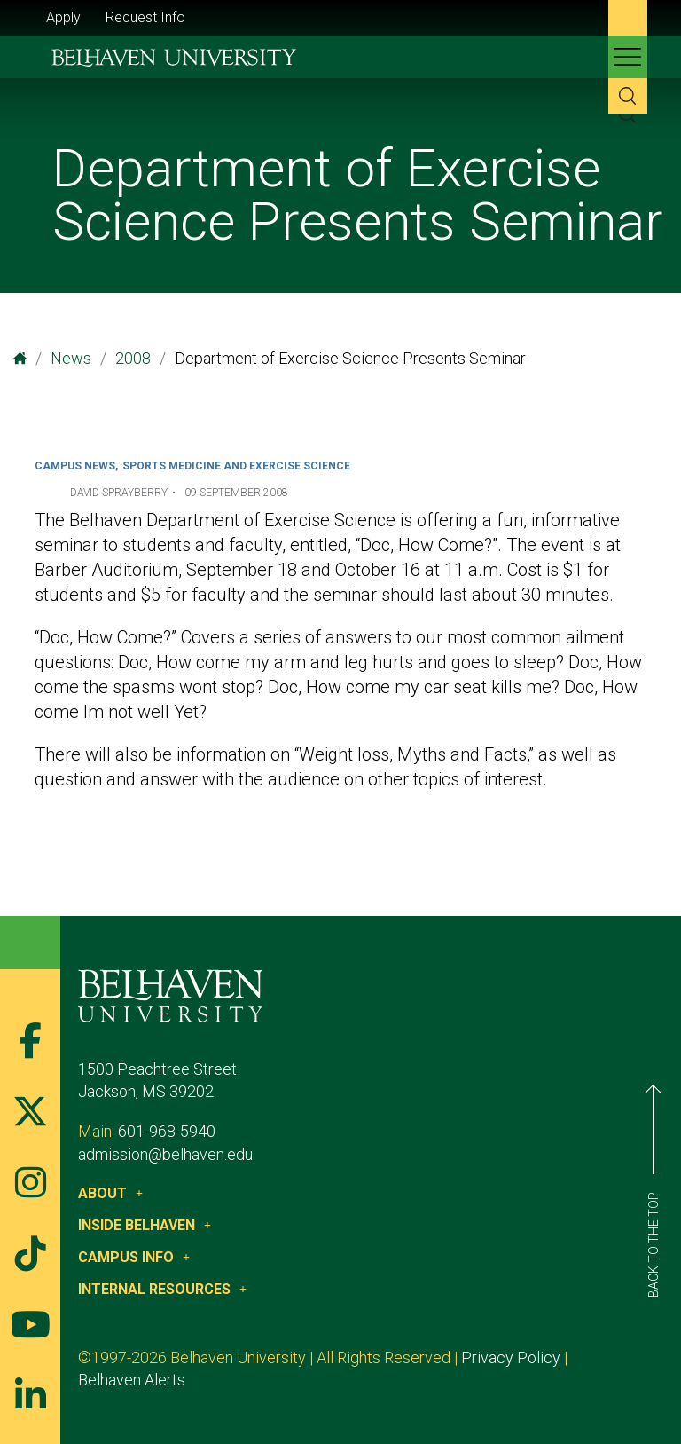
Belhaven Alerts (131, 1379)
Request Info (145, 17)
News (71, 358)
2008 (133, 358)
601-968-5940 (166, 1131)
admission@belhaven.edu (165, 1154)
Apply (63, 17)
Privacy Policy (510, 1357)
